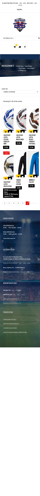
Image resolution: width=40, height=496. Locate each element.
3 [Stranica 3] (13, 203)
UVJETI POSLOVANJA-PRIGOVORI (15, 332)
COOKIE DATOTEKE (10, 328)
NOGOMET (31, 68)
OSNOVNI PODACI (9, 319)
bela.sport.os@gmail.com (11, 299)
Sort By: (5, 89)
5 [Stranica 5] (22, 203)
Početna (19, 66)
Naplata (19, 9)
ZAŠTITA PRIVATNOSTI (11, 324)
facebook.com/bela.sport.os (12, 303)
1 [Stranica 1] (4, 203)
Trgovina (28, 66)
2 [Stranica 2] (9, 203)
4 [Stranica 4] (18, 203)
